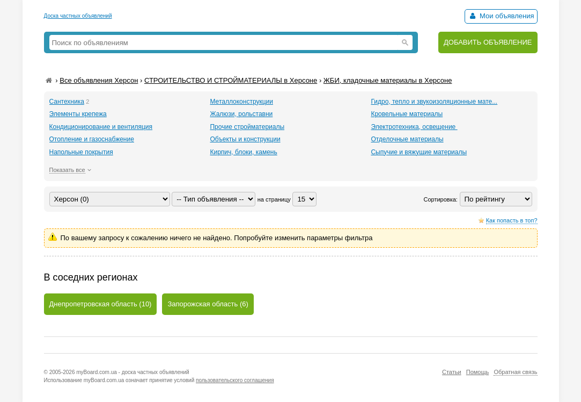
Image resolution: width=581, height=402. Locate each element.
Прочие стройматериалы (247, 127)
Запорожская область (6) (207, 304)
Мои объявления (501, 16)
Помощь (477, 372)
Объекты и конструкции (245, 139)
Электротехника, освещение (414, 127)
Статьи (451, 372)
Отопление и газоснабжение (91, 139)
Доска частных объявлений (78, 16)
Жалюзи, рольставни (241, 114)
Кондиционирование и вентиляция (101, 127)
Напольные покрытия (81, 152)
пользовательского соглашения (235, 380)
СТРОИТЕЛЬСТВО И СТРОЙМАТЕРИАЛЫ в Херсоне (230, 80)
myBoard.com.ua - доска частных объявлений (132, 372)
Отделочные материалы (407, 139)
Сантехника (66, 101)
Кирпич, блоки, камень (243, 152)
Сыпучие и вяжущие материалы (419, 152)
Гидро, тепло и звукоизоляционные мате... (434, 101)
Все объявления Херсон (99, 80)
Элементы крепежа (78, 114)
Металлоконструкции (241, 101)
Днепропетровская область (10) (100, 304)
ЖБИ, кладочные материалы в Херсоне (387, 80)
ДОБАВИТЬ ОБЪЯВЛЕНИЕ (488, 42)
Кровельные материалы (407, 114)
